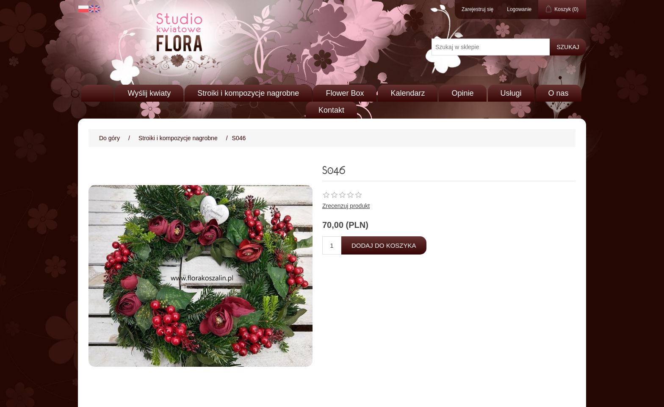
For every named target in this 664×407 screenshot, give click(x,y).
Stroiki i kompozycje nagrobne (248, 93)
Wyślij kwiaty (149, 93)
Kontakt (331, 110)
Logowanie (519, 9)
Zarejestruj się (477, 9)
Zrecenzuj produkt (346, 205)
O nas (558, 93)
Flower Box (345, 93)
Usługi (511, 93)
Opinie (462, 93)
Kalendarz (407, 93)
